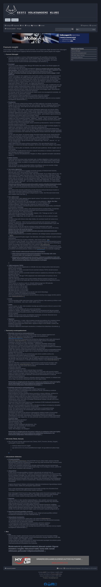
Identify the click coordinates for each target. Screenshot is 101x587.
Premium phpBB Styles (56, 574)
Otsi (93, 29)
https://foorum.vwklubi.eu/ (15, 337)
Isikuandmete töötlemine (77, 57)
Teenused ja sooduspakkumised (78, 53)
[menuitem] (15, 25)
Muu (72, 59)
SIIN (48, 240)
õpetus (11, 235)
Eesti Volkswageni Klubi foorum (17, 461)
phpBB (44, 572)
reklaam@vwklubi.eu (18, 296)
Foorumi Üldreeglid (75, 50)
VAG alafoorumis (45, 244)
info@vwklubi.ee (46, 518)
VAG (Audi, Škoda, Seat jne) (78, 55)
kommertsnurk (41, 249)
